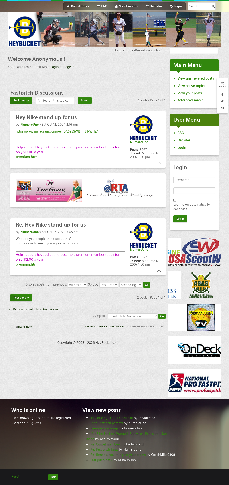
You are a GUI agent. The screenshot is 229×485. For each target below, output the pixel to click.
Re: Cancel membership (107, 444)
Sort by (103, 284)
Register (69, 67)
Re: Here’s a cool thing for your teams (118, 455)
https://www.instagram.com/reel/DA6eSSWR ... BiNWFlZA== (59, 131)
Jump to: (99, 316)
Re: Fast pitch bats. (104, 449)
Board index (25, 326)
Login (55, 67)
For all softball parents (106, 423)
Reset (15, 476)
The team (90, 326)
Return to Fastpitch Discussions (35, 309)
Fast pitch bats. (101, 460)
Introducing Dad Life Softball (111, 418)
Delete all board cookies (111, 326)
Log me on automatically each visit (191, 207)
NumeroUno (29, 124)
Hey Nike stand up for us (51, 225)
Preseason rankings (104, 428)
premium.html (27, 157)
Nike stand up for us (46, 117)
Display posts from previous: (56, 284)
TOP (53, 477)
